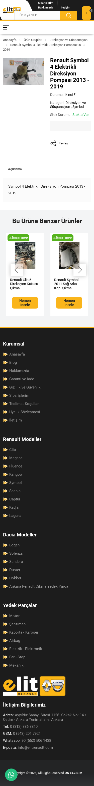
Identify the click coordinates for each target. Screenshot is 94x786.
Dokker (15, 578)
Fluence (15, 466)
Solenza (16, 553)
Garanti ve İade (21, 379)
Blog (13, 362)
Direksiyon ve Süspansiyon (68, 40)
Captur (14, 499)
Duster (14, 570)
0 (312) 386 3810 (20, 726)
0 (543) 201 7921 (22, 733)
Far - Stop (17, 657)
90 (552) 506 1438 (27, 740)
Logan (14, 545)
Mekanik (16, 665)
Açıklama (15, 169)
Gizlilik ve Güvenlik (25, 387)
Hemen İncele (25, 303)
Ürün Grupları (33, 40)
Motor (14, 616)
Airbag (14, 640)
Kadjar (14, 507)
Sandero (16, 561)
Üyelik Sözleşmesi (24, 412)
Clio (12, 449)
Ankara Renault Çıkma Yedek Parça (38, 586)
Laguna (15, 515)
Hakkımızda (45, 7)
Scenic (15, 491)
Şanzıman (17, 624)
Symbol (78, 107)
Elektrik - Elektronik (25, 649)
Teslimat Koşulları (24, 403)
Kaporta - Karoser (23, 632)
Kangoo (15, 474)
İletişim (65, 7)
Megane (16, 458)
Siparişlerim (45, 2)
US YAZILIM (73, 773)
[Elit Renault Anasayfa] (12, 10)
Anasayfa (10, 40)
